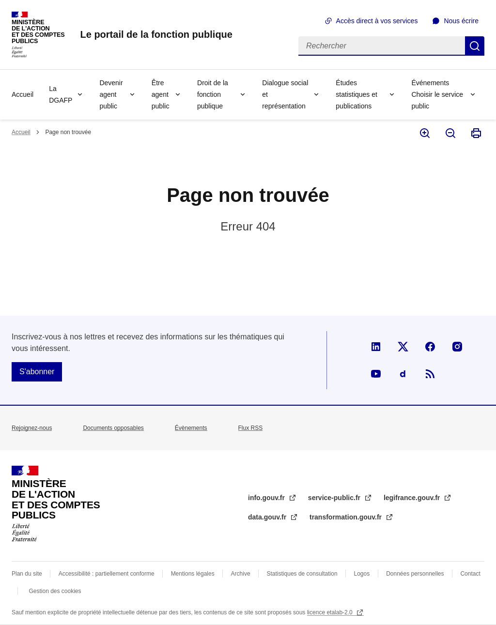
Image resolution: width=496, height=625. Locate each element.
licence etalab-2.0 (330, 612)
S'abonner (36, 371)
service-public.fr (335, 498)
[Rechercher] (381, 46)
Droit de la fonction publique (212, 94)
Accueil (22, 94)
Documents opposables (113, 428)
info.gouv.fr (267, 498)
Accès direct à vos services (377, 21)
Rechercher (474, 46)
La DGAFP (60, 94)
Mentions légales (193, 573)
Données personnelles (415, 573)
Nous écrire (461, 21)
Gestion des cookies (55, 591)
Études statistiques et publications (356, 94)
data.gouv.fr (268, 517)
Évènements (191, 428)
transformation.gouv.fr (347, 517)
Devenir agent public (111, 94)
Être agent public (161, 94)
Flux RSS (250, 428)
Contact (470, 573)
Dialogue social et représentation (285, 94)
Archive (240, 573)
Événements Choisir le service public (437, 94)
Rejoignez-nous (32, 428)
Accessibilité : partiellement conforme (107, 573)
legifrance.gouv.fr (413, 498)
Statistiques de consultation (302, 573)
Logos (362, 573)
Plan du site (27, 573)
